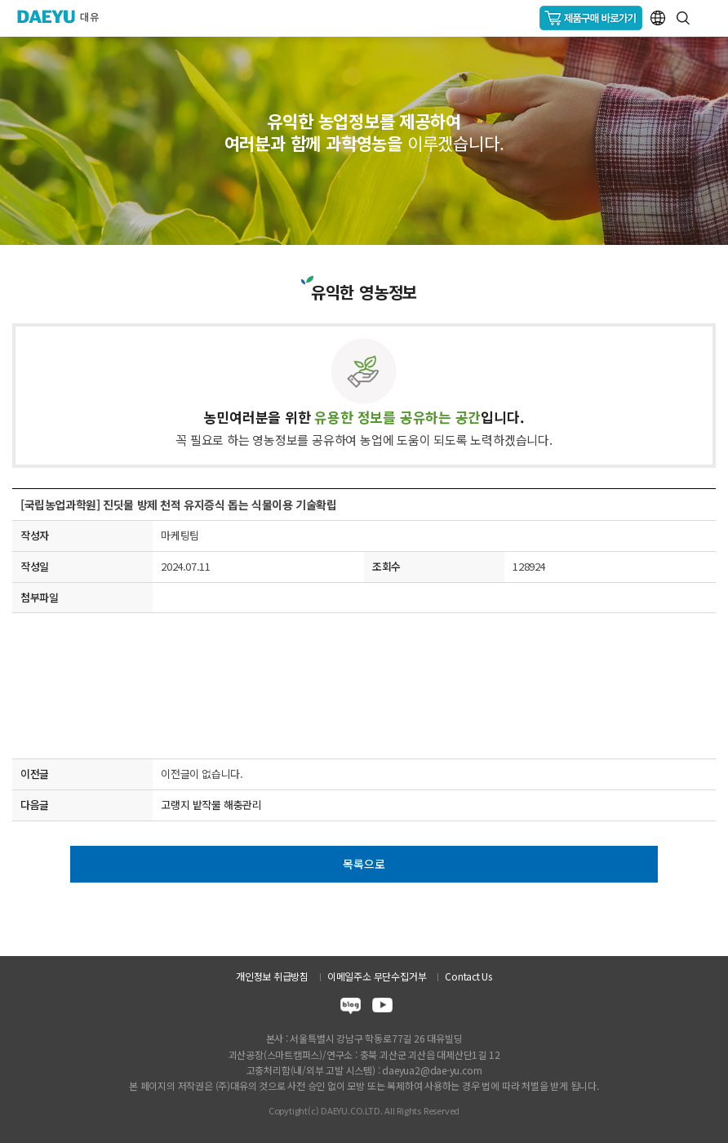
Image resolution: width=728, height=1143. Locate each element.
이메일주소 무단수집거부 (376, 976)
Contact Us (468, 976)
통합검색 (683, 17)
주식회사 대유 (64, 16)
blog (350, 1008)
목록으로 (363, 864)
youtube (382, 1008)
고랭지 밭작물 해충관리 (211, 804)
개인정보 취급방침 (272, 976)
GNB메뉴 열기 (709, 18)
